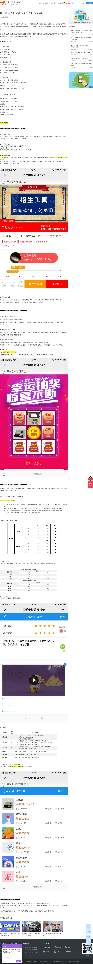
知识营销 (53, 3)
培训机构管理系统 (59, 488)
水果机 (14, 352)
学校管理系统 (12, 36)
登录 (82, 3)
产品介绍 (45, 3)
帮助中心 (74, 3)
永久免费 (67, 3)
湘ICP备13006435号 (45, 961)
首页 (40, 3)
